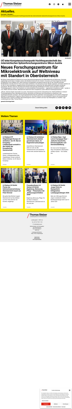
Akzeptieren (46, 404)
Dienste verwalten (45, 400)
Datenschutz (37, 238)
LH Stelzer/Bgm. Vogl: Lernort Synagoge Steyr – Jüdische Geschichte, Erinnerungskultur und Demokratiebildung (59, 141)
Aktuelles (9, 14)
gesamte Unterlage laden (7, 101)
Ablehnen (56, 404)
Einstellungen (65, 404)
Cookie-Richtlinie (49, 406)
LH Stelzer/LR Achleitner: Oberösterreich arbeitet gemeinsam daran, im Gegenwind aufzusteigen (35, 140)
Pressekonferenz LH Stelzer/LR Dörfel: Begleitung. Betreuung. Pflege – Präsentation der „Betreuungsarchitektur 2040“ (36, 190)
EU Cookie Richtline (37, 239)
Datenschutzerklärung (57, 406)
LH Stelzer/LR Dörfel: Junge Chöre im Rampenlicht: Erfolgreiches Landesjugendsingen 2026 (60, 189)
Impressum (63, 406)
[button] (69, 390)
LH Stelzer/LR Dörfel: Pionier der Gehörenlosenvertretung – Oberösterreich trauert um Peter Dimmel (12, 189)
